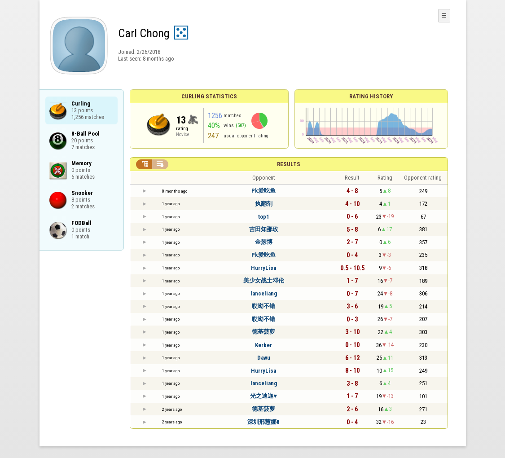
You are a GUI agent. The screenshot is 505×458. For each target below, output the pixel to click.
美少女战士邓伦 (263, 280)
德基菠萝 (263, 331)
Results (288, 164)
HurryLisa (263, 267)
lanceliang (263, 293)
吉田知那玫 (263, 229)
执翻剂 (263, 203)
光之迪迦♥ (263, 395)
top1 (263, 216)
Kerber (263, 345)
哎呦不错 (263, 306)
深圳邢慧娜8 (263, 421)
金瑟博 (263, 241)
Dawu (263, 357)
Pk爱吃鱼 (263, 190)
